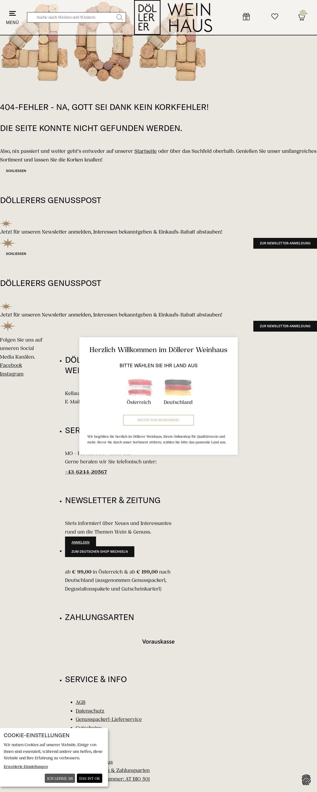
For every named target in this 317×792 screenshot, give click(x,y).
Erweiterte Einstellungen (26, 766)
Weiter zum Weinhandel (158, 420)
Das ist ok (89, 778)
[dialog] (54, 757)
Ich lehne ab (60, 778)
